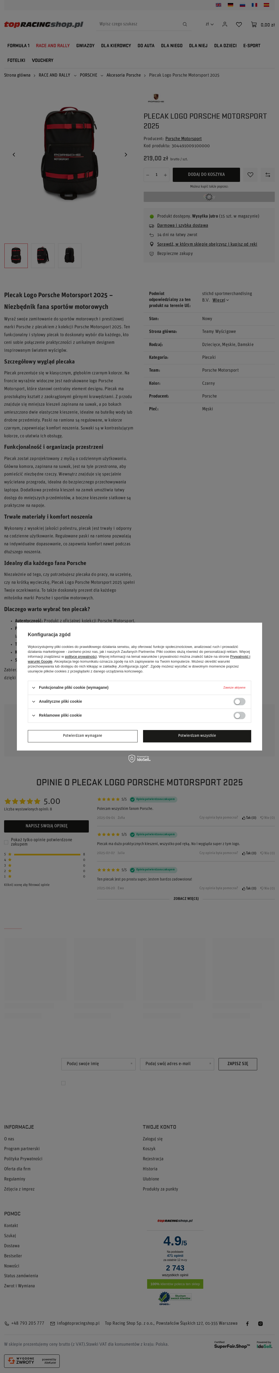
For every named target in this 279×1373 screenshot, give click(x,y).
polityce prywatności (81, 656)
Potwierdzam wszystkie (197, 736)
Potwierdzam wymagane (82, 736)
